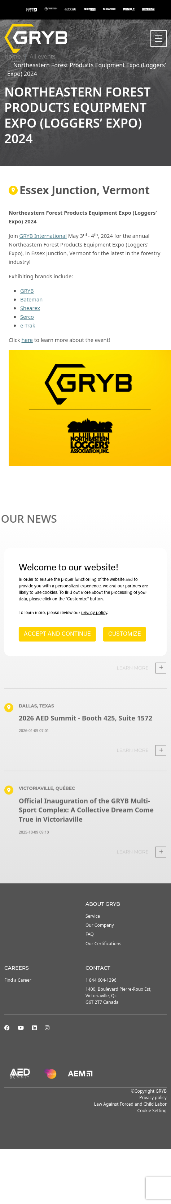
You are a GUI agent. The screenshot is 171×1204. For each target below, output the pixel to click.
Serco (27, 316)
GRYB (27, 290)
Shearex (30, 308)
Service (93, 916)
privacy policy (94, 613)
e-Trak (27, 325)
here (27, 339)
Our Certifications (103, 944)
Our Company (100, 925)
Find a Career (17, 980)
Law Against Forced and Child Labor (130, 1104)
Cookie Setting (152, 1110)
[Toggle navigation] (158, 38)
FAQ (90, 934)
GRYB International (43, 235)
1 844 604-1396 (101, 980)
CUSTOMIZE (124, 634)
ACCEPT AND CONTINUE (57, 634)
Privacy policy (153, 1097)
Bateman (31, 299)
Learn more (141, 682)
